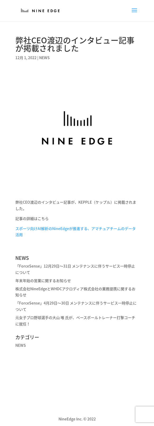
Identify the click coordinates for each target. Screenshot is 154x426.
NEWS (44, 57)
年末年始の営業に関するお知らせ (43, 280)
